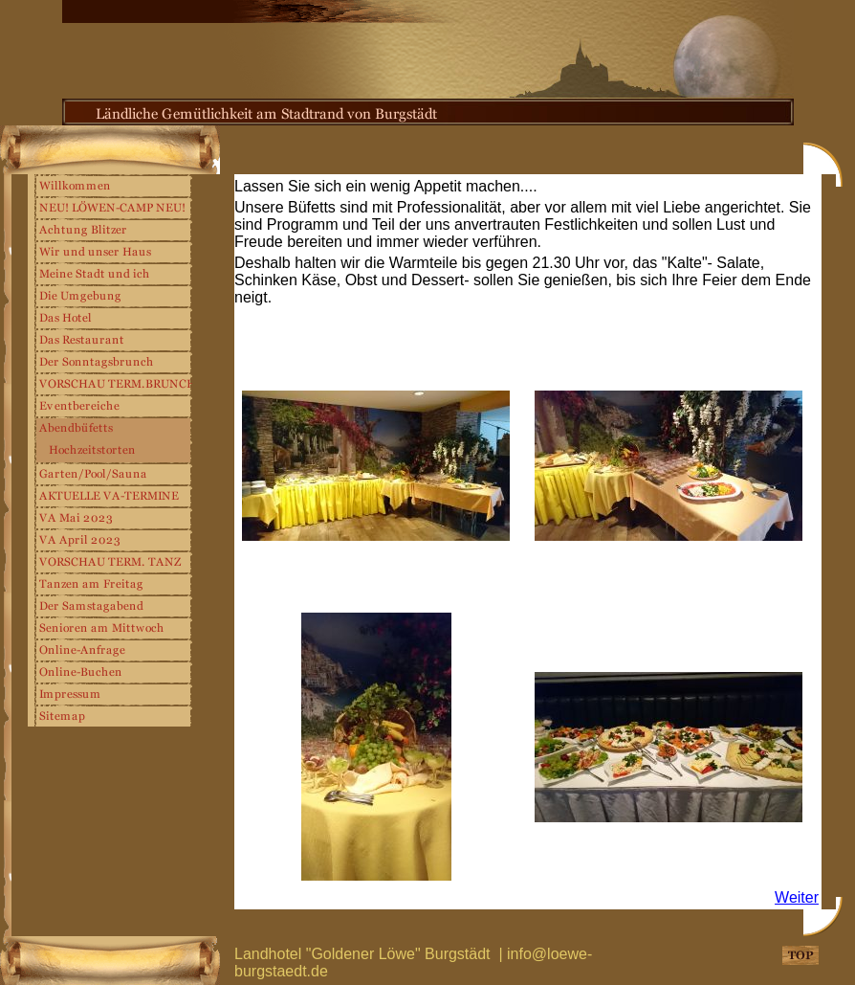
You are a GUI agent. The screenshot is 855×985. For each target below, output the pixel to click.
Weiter (797, 897)
